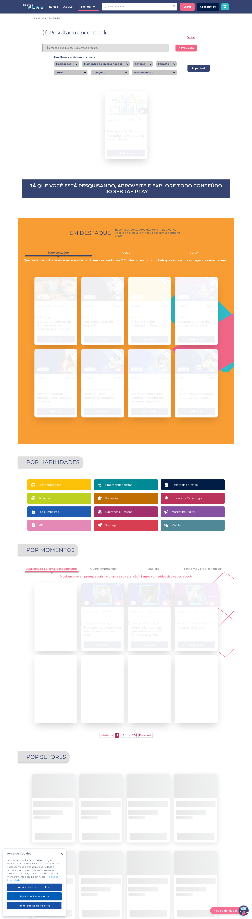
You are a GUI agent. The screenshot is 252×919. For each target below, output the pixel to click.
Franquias (111, 504)
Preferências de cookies (34, 908)
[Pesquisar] (136, 6)
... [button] (129, 740)
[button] (106, 740)
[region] (34, 885)
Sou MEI (153, 574)
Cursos (53, 6)
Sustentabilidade (50, 490)
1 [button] (117, 740)
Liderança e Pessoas (118, 517)
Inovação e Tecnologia (187, 504)
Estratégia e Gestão (185, 490)
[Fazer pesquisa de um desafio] (174, 6)
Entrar (187, 6)
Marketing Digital (183, 517)
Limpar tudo (198, 68)
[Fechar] (61, 856)
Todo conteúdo (58, 259)
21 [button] (134, 740)
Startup (110, 531)
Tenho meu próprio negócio (203, 574)
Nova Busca (186, 47)
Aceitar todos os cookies (34, 889)
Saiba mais (126, 158)
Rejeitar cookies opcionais (34, 898)
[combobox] (72, 64)
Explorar (88, 6)
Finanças (44, 504)
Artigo (126, 258)
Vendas (177, 531)
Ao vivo (68, 6)
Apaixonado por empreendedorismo (52, 575)
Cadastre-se (208, 6)
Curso (194, 258)
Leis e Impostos (49, 517)
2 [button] (123, 740)
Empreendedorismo (118, 490)
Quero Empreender (103, 574)
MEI (41, 531)
